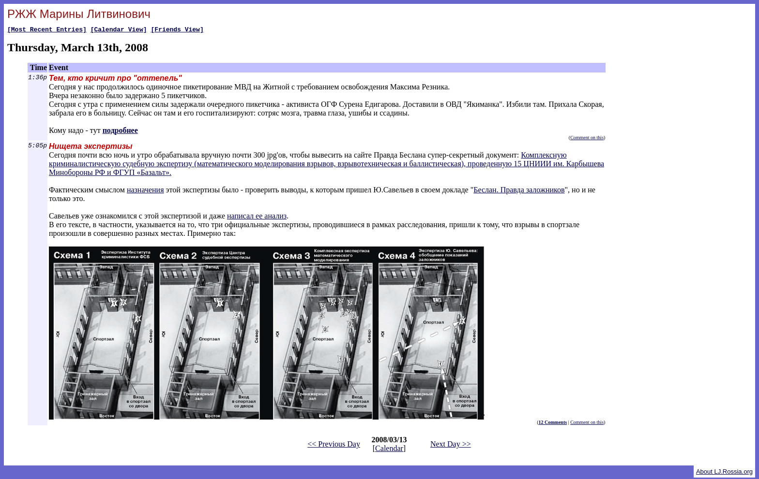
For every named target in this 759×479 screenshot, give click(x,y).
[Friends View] (177, 30)
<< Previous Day (333, 445)
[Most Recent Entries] (47, 30)
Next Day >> (450, 445)
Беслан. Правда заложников (518, 191)
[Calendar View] (119, 30)
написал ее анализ (257, 217)
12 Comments (553, 423)
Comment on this (587, 139)
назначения (145, 191)
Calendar (389, 450)
